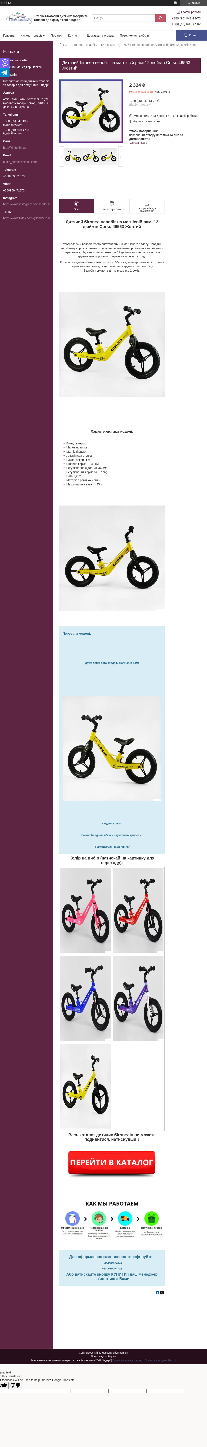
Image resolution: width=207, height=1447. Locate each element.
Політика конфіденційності (160, 1360)
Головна (8, 35)
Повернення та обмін (134, 35)
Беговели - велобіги (84, 44)
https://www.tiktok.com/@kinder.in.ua (27, 218)
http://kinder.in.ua (14, 147)
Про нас (56, 35)
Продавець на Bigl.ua (103, 1356)
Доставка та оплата (100, 35)
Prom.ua (123, 1352)
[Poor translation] (15, 1385)
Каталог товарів (31, 35)
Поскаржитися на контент (128, 1360)
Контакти (74, 35)
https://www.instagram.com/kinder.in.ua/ (29, 204)
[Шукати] (160, 18)
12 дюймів (107, 44)
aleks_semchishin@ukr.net (20, 162)
